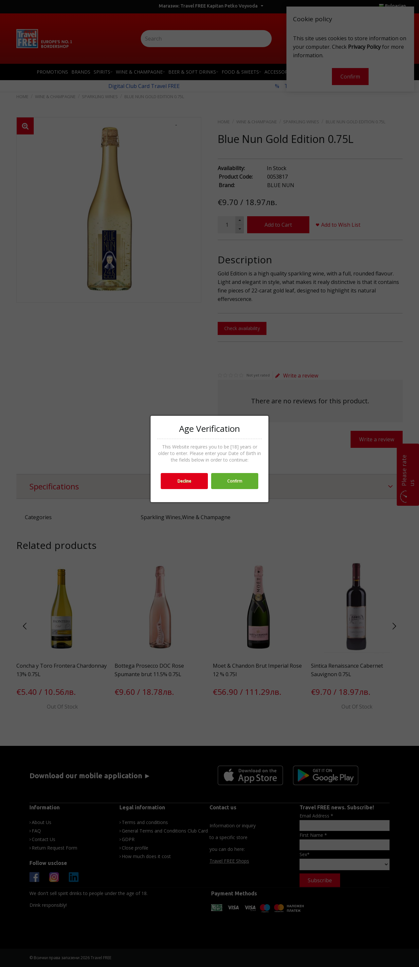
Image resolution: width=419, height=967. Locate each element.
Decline (184, 481)
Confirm (234, 481)
